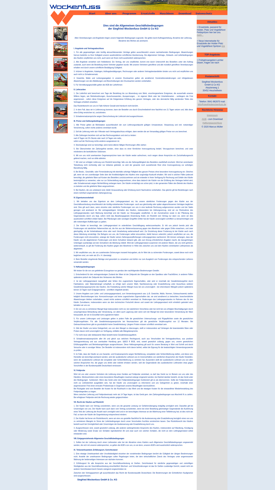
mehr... (200, 35)
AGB (204, 119)
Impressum (212, 115)
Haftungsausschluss (212, 123)
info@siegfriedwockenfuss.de (212, 104)
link (223, 46)
